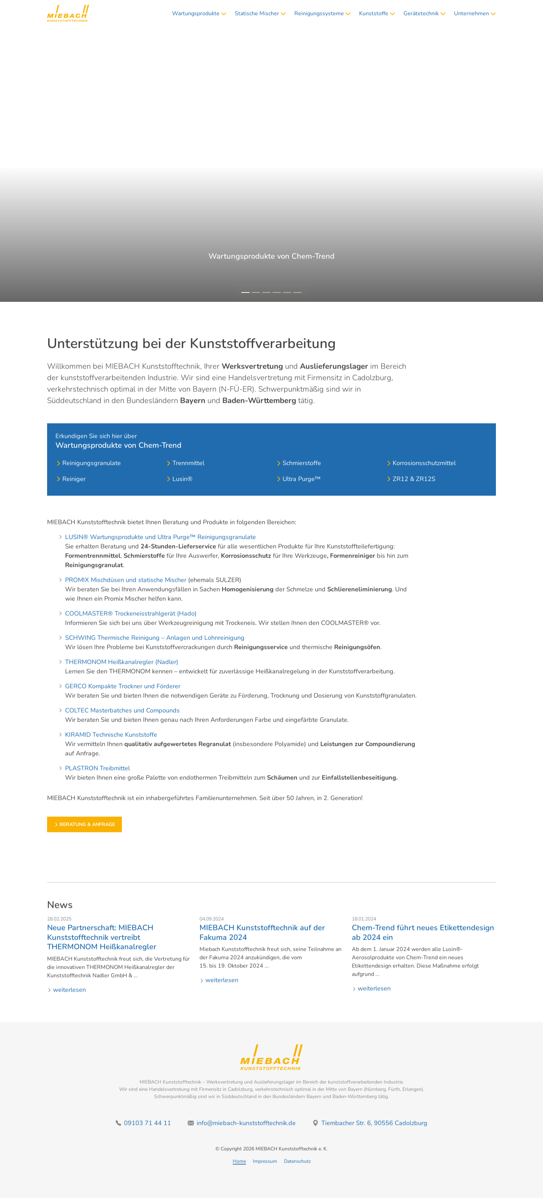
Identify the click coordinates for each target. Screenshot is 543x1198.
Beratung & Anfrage (271, 284)
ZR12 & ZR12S (410, 497)
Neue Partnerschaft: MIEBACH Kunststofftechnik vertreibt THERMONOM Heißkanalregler (101, 946)
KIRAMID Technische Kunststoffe (111, 744)
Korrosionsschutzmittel (421, 481)
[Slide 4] (277, 292)
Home (239, 1170)
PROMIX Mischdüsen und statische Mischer (125, 589)
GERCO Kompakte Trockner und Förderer (122, 695)
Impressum (265, 1170)
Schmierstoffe (298, 481)
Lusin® (179, 497)
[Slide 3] (266, 292)
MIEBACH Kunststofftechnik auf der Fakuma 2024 (262, 942)
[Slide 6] (297, 292)
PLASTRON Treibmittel (97, 777)
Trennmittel (185, 481)
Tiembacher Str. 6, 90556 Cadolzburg (369, 1132)
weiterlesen (66, 998)
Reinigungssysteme (322, 16)
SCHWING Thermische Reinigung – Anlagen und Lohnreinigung (154, 647)
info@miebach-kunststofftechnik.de (242, 1132)
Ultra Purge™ (298, 497)
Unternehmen (475, 16)
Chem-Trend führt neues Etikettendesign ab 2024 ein (423, 942)
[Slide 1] (245, 292)
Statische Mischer (260, 16)
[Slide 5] (287, 292)
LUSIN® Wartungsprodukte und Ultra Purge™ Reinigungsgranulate (160, 546)
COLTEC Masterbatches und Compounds (122, 719)
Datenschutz (297, 1170)
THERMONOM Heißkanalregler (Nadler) (121, 671)
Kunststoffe (377, 16)
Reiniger (70, 497)
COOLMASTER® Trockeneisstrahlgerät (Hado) (131, 623)
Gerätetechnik (424, 16)
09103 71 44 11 (143, 1132)
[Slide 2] (256, 292)
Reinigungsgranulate (88, 481)
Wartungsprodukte (199, 16)
